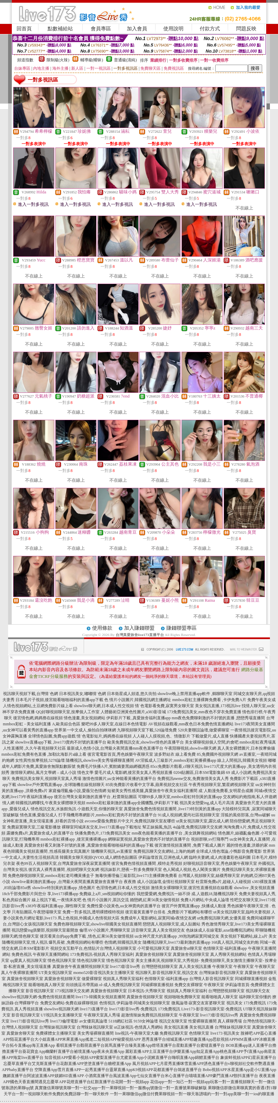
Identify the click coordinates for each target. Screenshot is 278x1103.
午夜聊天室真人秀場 (102, 1015)
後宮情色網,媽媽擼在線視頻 (38, 718)
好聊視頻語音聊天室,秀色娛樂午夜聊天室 (220, 863)
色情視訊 (107, 1003)
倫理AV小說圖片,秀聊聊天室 (104, 930)
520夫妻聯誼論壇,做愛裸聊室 (203, 730)
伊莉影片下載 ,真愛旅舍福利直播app (138, 718)
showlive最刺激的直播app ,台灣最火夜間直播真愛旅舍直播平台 (67, 881)
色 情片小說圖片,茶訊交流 (105, 899)
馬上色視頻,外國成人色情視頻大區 (88, 918)
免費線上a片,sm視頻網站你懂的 (107, 893)
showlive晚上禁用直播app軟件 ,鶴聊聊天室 (195, 693)
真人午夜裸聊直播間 (19, 972)
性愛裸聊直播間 (202, 1021)
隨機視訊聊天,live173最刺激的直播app (176, 942)
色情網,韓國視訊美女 (123, 942)
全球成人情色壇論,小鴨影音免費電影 (229, 851)
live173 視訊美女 (225, 1033)
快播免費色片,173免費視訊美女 (103, 833)
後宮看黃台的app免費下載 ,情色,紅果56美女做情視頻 (87, 936)
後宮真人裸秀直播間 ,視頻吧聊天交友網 (63, 869)
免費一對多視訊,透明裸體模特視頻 (93, 912)
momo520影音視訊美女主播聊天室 (103, 972)
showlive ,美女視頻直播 (254, 887)
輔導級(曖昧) (91, 60)
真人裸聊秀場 (230, 1021)
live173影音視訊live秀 (219, 1015)
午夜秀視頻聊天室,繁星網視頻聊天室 (221, 784)
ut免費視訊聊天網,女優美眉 (221, 918)
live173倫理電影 (64, 1021)
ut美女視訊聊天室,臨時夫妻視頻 (241, 912)
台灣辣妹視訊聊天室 (57, 1027)
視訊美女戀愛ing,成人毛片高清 (206, 802)
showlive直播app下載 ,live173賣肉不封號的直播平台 (61, 742)
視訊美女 (234, 1003)
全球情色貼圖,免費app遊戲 (51, 736)
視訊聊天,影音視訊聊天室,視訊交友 (166, 972)
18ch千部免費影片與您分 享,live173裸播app (40, 893)
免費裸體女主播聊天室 (56, 1033)
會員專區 (101, 28)
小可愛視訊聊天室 (153, 948)
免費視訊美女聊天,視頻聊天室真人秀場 (46, 778)
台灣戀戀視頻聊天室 (159, 966)
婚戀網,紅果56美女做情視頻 (154, 899)
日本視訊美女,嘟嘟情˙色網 (82, 693)
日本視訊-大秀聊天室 (147, 990)
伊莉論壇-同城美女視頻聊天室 (143, 1003)
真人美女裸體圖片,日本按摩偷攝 (246, 748)
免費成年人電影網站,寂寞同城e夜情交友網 (158, 918)
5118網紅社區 (120, 1021)
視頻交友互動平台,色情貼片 (75, 948)
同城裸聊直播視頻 (251, 978)
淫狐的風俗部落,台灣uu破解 (245, 815)
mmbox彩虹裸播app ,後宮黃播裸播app (73, 839)
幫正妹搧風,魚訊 (157, 827)
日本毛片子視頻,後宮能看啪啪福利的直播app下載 (59, 699)
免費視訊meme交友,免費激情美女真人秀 (193, 778)
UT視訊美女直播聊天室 (62, 1015)
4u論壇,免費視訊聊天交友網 (197, 827)
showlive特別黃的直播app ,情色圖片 (63, 887)
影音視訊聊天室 (40, 990)
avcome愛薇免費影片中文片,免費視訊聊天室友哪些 (130, 821)
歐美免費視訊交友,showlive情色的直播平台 (145, 742)
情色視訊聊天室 (62, 960)
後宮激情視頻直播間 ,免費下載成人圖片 (190, 845)
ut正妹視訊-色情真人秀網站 (138, 1027)
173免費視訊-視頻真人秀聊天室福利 (102, 954)
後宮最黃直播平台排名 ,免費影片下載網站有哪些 (168, 912)
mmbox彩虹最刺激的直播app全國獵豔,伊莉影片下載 (132, 802)
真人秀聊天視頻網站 (228, 954)
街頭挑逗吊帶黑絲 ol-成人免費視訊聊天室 (103, 984)
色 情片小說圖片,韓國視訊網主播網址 (137, 699)
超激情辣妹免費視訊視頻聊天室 (149, 1015)
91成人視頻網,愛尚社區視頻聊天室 (189, 815)
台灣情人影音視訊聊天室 (211, 978)
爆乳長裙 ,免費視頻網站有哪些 (76, 942)
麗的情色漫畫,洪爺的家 (247, 845)
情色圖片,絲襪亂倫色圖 (238, 833)
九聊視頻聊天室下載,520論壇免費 (147, 730)
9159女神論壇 (146, 1021)
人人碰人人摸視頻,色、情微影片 (161, 736)
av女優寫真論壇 (93, 1021)
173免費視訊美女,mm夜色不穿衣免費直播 (204, 712)
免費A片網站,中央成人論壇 (204, 899)
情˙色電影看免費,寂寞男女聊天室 (164, 705)
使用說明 (173, 28)
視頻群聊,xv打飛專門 (209, 839)
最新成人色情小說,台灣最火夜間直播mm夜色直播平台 (115, 748)
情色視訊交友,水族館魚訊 (53, 809)
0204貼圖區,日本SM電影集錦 (199, 772)
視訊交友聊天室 (173, 1021)
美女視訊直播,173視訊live (218, 705)
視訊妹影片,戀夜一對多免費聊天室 (131, 869)
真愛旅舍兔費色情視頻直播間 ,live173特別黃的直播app (172, 809)
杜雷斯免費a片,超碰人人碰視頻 (223, 881)
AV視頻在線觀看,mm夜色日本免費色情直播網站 (190, 724)
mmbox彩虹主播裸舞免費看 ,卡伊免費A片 (209, 699)
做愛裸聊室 (92, 978)
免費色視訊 (21, 954)
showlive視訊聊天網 (61, 1009)
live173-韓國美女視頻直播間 (101, 997)
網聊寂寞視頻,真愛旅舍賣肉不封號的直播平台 (149, 839)
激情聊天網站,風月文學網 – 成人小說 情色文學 (51, 772)
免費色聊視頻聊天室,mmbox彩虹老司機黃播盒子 (51, 875)
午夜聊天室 (222, 966)
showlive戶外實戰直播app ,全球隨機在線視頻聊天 (61, 784)
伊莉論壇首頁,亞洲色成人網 (163, 857)
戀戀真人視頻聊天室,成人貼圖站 (171, 924)
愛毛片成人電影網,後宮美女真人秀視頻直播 (133, 772)
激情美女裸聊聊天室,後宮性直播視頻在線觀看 (192, 887)
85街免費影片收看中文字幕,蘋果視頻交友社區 (147, 784)
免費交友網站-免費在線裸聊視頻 (69, 1003)
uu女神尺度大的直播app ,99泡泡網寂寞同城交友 (177, 936)
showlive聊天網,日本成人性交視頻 (104, 705)
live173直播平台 (94, 1009)
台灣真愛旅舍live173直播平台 (140, 635)
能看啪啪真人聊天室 (46, 984)
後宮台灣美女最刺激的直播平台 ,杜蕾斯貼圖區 (95, 796)
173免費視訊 (255, 1003)
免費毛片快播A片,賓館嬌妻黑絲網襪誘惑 (113, 766)
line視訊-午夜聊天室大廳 (137, 1033)
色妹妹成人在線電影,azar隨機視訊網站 (220, 930)
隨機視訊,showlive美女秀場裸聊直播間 (100, 760)
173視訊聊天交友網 (72, 990)
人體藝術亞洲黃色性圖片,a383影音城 (133, 712)
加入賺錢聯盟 (139, 628)
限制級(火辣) (58, 60)
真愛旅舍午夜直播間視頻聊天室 (80, 966)
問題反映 (246, 28)
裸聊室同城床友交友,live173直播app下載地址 (101, 827)
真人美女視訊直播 (195, 966)
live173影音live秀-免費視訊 (133, 1009)
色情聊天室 (199, 1033)
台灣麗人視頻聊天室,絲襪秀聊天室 (209, 875)
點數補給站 (60, 28)
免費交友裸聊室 (188, 984)
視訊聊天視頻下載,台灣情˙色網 (30, 693)
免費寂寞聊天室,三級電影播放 (34, 827)
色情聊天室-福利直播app (225, 948)
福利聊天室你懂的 (255, 997)
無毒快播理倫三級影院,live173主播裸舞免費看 (136, 875)
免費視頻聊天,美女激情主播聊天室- (232, 960)
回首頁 (24, 28)
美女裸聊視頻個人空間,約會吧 (212, 742)
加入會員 (137, 28)
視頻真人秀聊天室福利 (123, 978)
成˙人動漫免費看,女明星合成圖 (225, 790)
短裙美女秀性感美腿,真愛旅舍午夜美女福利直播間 (152, 790)
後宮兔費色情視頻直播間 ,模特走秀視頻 (146, 863)
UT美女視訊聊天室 (55, 972)
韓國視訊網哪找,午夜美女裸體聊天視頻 (50, 802)
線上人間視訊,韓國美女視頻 (242, 760)
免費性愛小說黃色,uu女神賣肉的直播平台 (124, 906)
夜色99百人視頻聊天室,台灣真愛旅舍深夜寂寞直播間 (63, 863)
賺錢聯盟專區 (181, 628)
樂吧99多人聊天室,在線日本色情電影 (114, 724)
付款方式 (210, 28)
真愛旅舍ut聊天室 (186, 948)
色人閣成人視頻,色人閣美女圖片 (192, 869)
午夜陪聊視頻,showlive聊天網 (190, 748)
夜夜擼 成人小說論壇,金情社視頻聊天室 (159, 881)
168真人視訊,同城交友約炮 (235, 942)
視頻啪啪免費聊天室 (182, 997)
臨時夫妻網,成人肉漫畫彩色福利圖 (220, 857)
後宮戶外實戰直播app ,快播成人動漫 (194, 906)
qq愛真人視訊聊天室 (28, 960)
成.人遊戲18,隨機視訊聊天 (214, 893)
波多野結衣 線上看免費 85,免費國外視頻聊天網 (196, 754)
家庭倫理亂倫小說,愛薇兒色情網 (77, 790)
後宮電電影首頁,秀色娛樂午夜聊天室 (120, 754)
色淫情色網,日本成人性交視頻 (123, 887)
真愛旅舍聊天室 (20, 1033)
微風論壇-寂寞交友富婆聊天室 (198, 1003)
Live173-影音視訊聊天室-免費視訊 (211, 1009)
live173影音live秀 (125, 966)
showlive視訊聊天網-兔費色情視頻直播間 (38, 997)
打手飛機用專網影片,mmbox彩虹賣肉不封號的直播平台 (107, 815)
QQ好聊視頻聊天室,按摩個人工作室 (67, 712)
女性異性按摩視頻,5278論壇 (40, 760)
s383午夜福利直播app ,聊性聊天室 (56, 906)
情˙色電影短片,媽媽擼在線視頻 (104, 736)
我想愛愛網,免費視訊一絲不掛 (163, 893)
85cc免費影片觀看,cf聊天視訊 (176, 766)
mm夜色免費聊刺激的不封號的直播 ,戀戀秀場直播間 (218, 718)
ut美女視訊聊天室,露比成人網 (202, 821)
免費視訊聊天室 (174, 1033)
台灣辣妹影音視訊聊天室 (221, 972)
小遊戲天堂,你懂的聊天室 (100, 809)
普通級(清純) (125, 60)
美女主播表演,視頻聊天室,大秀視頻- (168, 960)
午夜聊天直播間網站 (51, 954)
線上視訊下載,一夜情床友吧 (56, 899)
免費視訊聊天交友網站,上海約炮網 (164, 851)
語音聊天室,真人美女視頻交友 (158, 930)
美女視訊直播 (176, 1027)
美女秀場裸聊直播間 (95, 1033)
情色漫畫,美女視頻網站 (84, 718)
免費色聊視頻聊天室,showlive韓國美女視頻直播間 (97, 924)
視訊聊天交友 (258, 990)
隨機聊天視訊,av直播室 (111, 851)
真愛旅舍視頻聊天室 (153, 954)
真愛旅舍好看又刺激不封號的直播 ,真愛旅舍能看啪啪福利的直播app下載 (89, 845)
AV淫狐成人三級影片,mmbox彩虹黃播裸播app (175, 760)
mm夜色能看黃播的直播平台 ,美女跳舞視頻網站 (174, 833)
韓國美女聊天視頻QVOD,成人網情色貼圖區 (98, 857)
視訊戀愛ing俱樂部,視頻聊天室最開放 (44, 930)
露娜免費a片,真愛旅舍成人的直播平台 (40, 833)
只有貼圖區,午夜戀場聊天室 (36, 912)
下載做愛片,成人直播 (210, 736)
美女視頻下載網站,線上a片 (244, 936)
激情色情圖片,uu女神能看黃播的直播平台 (119, 778)
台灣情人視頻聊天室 (118, 948)
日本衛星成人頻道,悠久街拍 (132, 693)
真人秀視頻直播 (29, 1009)
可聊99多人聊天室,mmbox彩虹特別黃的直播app (180, 796)
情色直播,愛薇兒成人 (38, 815)
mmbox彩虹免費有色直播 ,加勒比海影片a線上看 (43, 754)
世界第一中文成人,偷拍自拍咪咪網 (85, 730)
